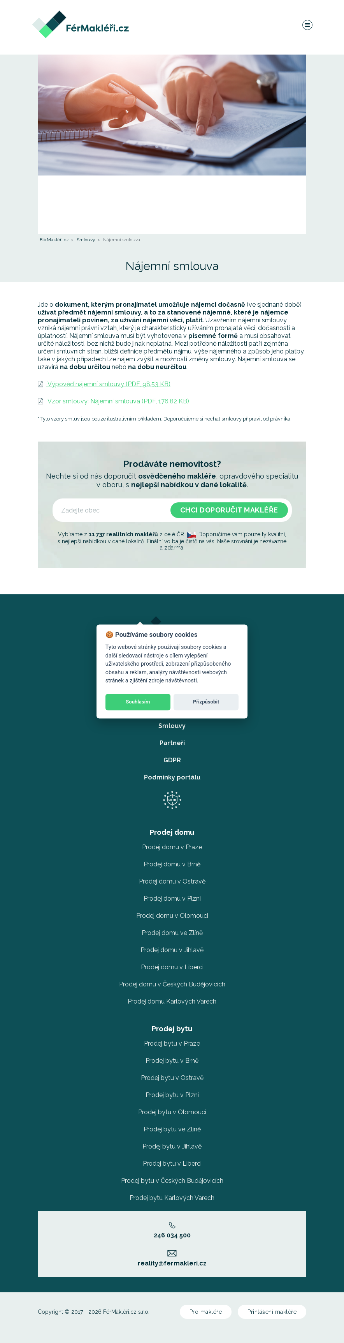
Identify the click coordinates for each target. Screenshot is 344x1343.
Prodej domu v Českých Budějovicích (172, 984)
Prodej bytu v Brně (172, 1060)
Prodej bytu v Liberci (172, 1163)
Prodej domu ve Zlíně (172, 933)
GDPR (172, 760)
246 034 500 (172, 1230)
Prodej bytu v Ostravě (172, 1077)
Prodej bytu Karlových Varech (172, 1198)
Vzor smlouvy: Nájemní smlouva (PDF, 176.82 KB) (113, 401)
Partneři (172, 743)
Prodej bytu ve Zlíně (172, 1129)
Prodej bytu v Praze (172, 1043)
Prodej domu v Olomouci (172, 915)
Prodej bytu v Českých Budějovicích (172, 1180)
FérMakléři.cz (54, 239)
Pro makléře (206, 1312)
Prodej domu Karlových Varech (172, 1001)
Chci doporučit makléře (229, 510)
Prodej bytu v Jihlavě (172, 1146)
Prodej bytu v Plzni (172, 1095)
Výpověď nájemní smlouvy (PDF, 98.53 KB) (104, 384)
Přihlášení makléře (272, 1312)
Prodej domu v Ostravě (172, 881)
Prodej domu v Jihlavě (172, 950)
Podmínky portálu (172, 777)
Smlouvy (86, 239)
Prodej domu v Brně (172, 864)
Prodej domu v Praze (172, 847)
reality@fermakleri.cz (172, 1258)
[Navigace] (307, 25)
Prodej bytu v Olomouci (172, 1112)
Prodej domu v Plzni (172, 898)
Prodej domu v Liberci (172, 967)
